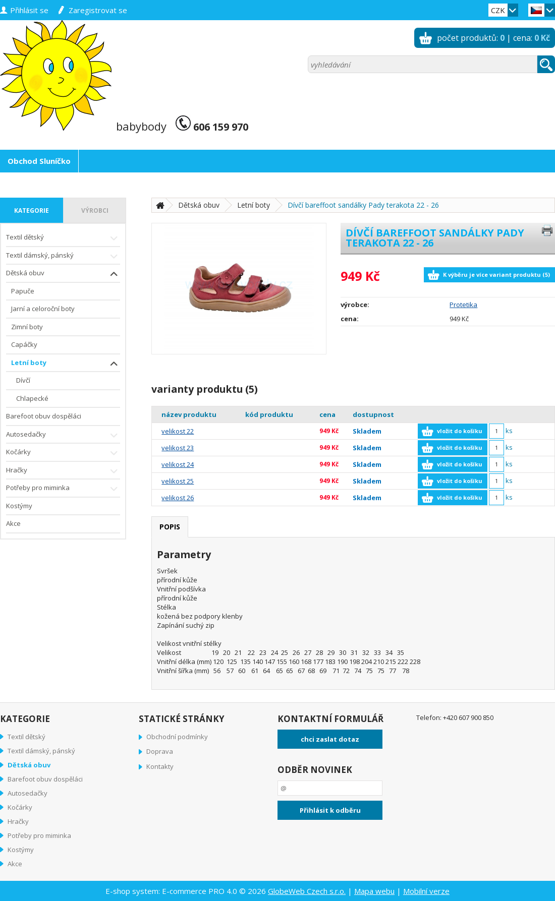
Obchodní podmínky (177, 736)
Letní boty (65, 364)
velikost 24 (177, 464)
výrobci (94, 210)
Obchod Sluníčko (39, 161)
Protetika (463, 304)
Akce (13, 523)
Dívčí (23, 380)
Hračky (63, 471)
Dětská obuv (63, 274)
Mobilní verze (426, 891)
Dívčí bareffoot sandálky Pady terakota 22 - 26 (363, 205)
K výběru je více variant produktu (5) (496, 274)
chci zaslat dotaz (330, 739)
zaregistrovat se (98, 10)
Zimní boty (27, 326)
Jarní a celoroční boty (43, 308)
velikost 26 (177, 497)
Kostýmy (19, 505)
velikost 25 (177, 481)
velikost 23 (177, 447)
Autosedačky (63, 435)
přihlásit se (29, 10)
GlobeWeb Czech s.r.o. (307, 891)
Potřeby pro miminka (63, 489)
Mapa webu (374, 891)
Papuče (22, 290)
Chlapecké (32, 398)
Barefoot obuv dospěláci (43, 416)
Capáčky (24, 344)
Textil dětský (63, 238)
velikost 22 (177, 431)
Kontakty (160, 766)
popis (169, 526)
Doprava (159, 751)
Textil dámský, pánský (63, 256)
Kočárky (63, 453)
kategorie (31, 210)
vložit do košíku (459, 431)
